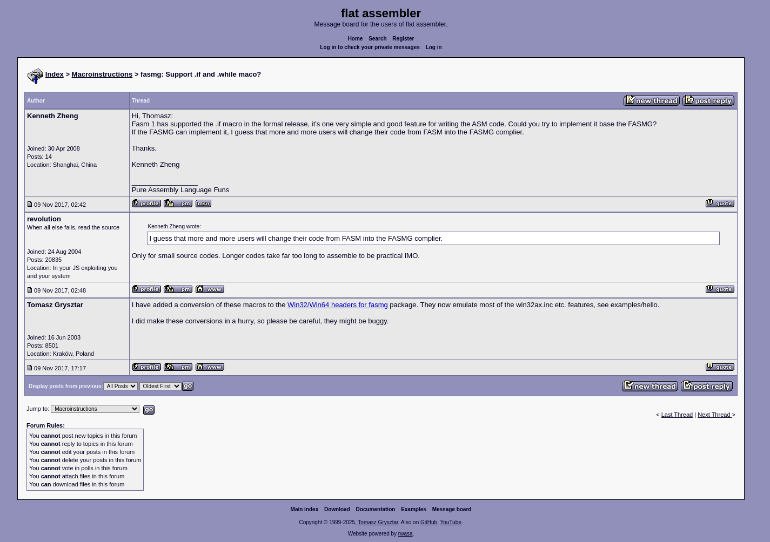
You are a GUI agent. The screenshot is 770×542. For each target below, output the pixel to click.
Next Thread (715, 414)
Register (403, 39)
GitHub (428, 522)
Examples (413, 509)
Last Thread (677, 414)
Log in (434, 47)
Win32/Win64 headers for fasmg (337, 305)
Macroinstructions (102, 74)
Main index (305, 509)
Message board (452, 509)
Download (337, 509)
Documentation (376, 509)
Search (377, 39)
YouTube (450, 522)
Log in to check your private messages (370, 47)
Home (355, 39)
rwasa (405, 534)
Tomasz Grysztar (378, 522)
